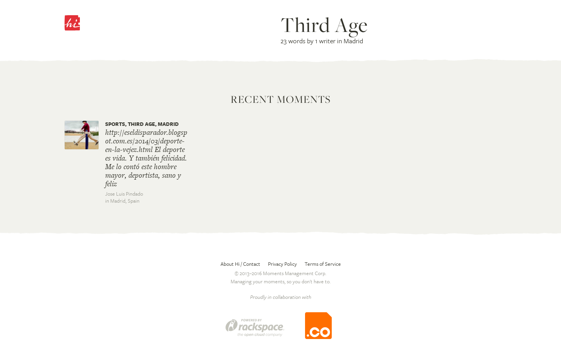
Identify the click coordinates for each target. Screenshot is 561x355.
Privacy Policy (282, 264)
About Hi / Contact (240, 264)
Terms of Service (323, 264)
